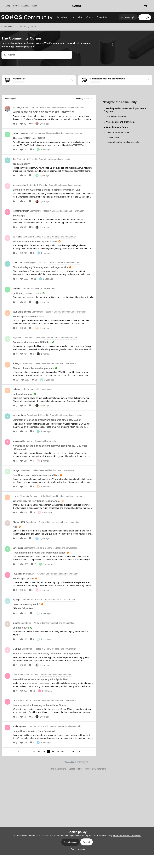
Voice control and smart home (119, 122)
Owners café (113, 137)
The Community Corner (116, 132)
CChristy (17, 700)
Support (25, 6)
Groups (89, 17)
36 (43, 751)
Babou (16, 389)
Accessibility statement (95, 769)
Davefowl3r (18, 548)
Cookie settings (76, 769)
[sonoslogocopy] (77, 6)
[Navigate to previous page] (18, 751)
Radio (34, 6)
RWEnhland (18, 574)
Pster (15, 674)
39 (58, 751)
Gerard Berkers (20, 133)
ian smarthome (19, 415)
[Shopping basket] (145, 6)
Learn (16, 6)
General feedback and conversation (124, 142)
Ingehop (16, 623)
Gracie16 (17, 288)
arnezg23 (17, 363)
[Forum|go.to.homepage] (26, 17)
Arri (14, 159)
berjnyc (16, 470)
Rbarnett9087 (19, 522)
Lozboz (16, 496)
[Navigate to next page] (79, 751)
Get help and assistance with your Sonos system (124, 110)
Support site (102, 17)
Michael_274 (18, 107)
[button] (128, 17)
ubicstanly (17, 237)
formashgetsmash (21, 211)
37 (48, 751)
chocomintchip (19, 185)
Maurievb (17, 649)
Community (6, 26)
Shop (8, 6)
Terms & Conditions (57, 769)
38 (53, 751)
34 (34, 751)
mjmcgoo (17, 599)
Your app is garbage (22, 312)
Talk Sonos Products (114, 116)
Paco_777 (17, 262)
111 (72, 751)
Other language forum (115, 127)
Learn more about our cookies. (127, 835)
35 (39, 751)
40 (62, 751)
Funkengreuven (20, 726)
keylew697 (17, 337)
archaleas (17, 441)
